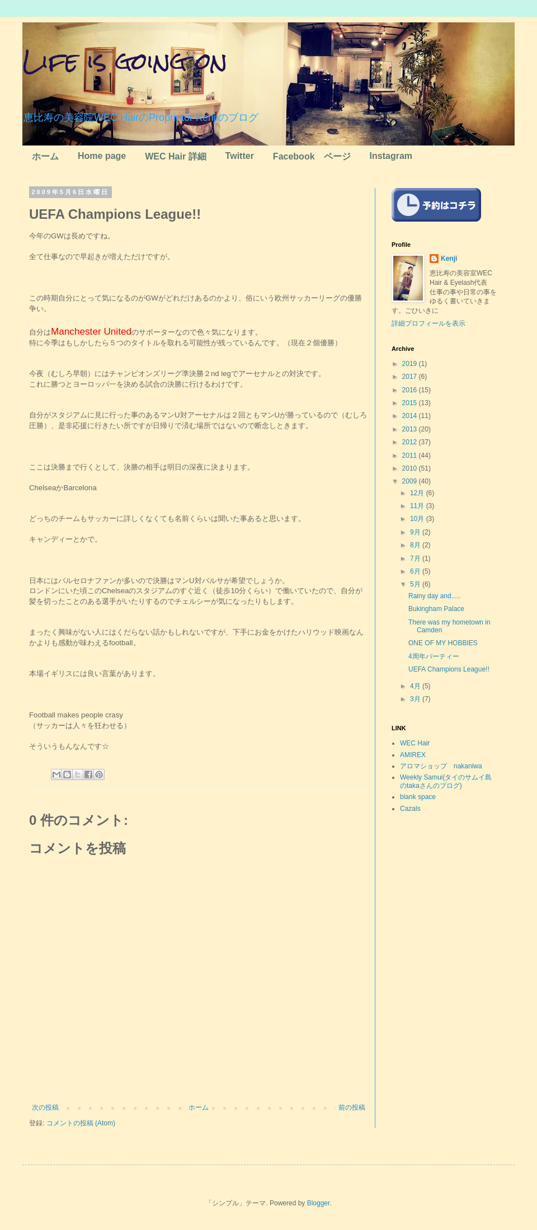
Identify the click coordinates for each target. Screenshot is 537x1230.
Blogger (318, 1203)
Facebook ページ (312, 156)
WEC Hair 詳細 (175, 156)
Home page (102, 156)
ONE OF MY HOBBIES (443, 643)
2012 (410, 442)
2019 (410, 364)
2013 (410, 429)
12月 (418, 493)
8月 (416, 545)
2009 (410, 481)
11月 (418, 506)
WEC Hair (415, 743)
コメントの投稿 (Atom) (80, 1123)
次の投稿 (45, 1107)
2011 (410, 455)
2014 (410, 416)
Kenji (449, 258)
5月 (416, 584)
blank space (418, 797)
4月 (416, 686)
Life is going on (125, 61)
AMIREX (413, 755)
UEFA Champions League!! (448, 669)
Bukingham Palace (436, 609)
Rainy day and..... (434, 596)
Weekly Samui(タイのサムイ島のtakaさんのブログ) (446, 781)
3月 (416, 699)
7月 (416, 558)
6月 (416, 571)
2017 (410, 377)
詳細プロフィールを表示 (428, 323)
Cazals (410, 809)
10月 (418, 519)
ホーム (45, 156)
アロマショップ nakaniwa (441, 766)
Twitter (239, 156)
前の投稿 (351, 1107)
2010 (410, 468)
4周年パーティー (433, 656)
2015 (410, 403)
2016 (410, 390)
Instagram (391, 156)
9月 (416, 532)
